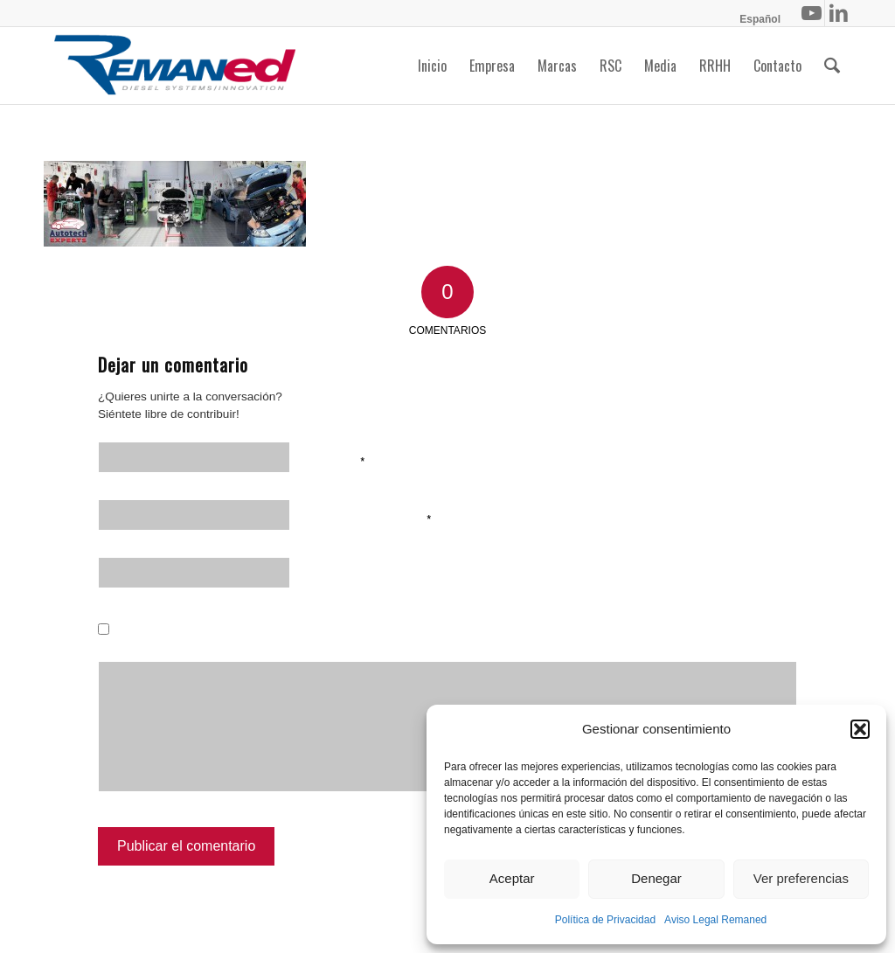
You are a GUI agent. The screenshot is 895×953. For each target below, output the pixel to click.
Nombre (338, 460)
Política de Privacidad (605, 920)
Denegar (656, 878)
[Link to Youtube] (811, 13)
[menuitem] (756, 19)
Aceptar (512, 878)
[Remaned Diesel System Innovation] (175, 65)
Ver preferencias (801, 878)
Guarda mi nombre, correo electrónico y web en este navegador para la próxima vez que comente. (422, 633)
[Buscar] (832, 65)
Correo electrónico (371, 517)
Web (324, 575)
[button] (860, 729)
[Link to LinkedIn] (838, 13)
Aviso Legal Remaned (715, 920)
